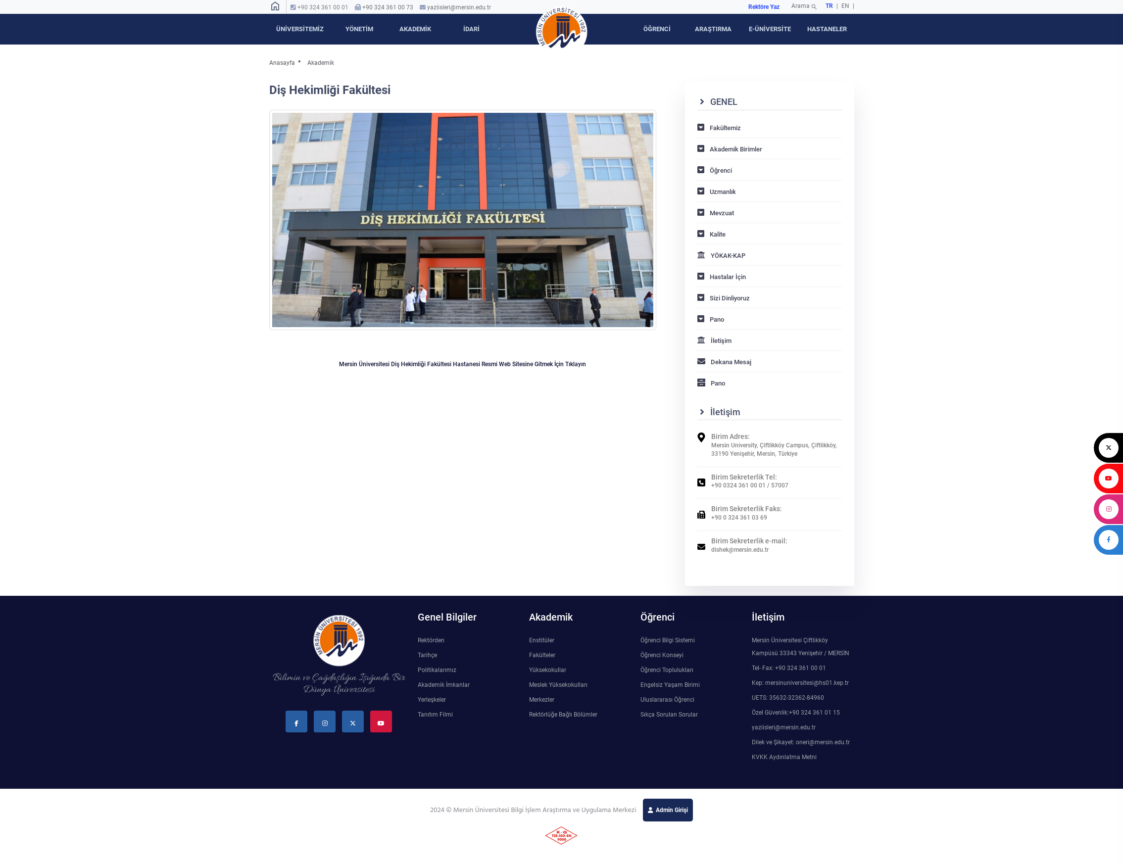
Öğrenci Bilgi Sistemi (667, 640)
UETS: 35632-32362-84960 (788, 697)
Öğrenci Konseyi (662, 655)
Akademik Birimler (729, 149)
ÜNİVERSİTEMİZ (300, 29)
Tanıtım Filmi (435, 714)
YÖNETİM (359, 29)
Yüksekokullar (547, 670)
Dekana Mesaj (724, 362)
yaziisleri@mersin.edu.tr (459, 7)
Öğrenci (714, 170)
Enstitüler (541, 640)
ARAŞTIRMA (713, 29)
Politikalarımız (437, 670)
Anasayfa (282, 62)
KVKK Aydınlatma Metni (784, 757)
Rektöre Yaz (764, 6)
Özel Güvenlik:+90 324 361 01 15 (796, 712)
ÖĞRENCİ (657, 29)
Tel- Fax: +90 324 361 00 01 (789, 668)
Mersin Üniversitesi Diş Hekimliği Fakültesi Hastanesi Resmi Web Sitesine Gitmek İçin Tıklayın (462, 364)
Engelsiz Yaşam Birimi (670, 684)
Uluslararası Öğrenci (667, 699)
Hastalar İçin (721, 277)
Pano (710, 319)
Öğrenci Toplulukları (666, 670)
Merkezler (541, 699)
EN (846, 5)
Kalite (711, 234)
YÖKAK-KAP (721, 255)
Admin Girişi (672, 810)
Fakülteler (542, 655)
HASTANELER (827, 29)
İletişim (714, 340)
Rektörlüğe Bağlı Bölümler (563, 714)
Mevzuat (715, 213)
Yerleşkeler (432, 699)
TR (829, 5)
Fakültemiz (719, 128)
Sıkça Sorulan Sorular (669, 714)
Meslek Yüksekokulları (558, 684)
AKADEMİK (415, 29)
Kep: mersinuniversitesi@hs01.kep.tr (800, 682)
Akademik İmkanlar (444, 684)
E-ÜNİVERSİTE (770, 29)
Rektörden (431, 640)
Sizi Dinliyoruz (723, 298)
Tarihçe (427, 655)
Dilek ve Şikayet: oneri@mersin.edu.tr (801, 742)
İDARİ (471, 29)
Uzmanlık (716, 191)
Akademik (320, 62)
